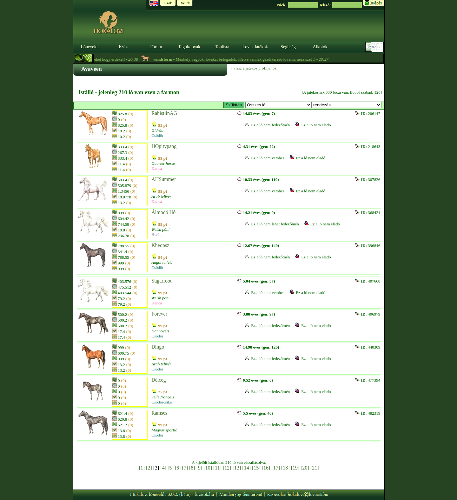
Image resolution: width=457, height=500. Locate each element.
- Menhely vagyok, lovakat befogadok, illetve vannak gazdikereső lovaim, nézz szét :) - (248, 59)
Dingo (157, 347)
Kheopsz (160, 245)
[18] (285, 467)
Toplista (222, 46)
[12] (227, 467)
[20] (305, 467)
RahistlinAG (164, 113)
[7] (185, 467)
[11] (217, 467)
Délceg (158, 380)
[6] (178, 467)
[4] (163, 467)
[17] (275, 467)
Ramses (159, 413)
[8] (192, 467)
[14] (246, 467)
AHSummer (163, 179)
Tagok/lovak (189, 46)
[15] (256, 467)
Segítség (288, 46)
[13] (237, 467)
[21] (314, 467)
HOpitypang (163, 146)
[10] (207, 467)
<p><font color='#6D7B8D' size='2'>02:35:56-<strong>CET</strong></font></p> (375, 47)
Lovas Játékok (255, 46)
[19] (295, 467)
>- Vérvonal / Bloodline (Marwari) (278, 105)
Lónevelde (90, 46)
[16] (266, 467)
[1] (142, 467)
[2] (149, 467)
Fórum (156, 46)
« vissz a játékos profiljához (253, 68)
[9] (199, 467)
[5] (171, 467)
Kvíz (123, 46)
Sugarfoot (161, 280)
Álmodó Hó (163, 212)
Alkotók (320, 46)
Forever (159, 314)
